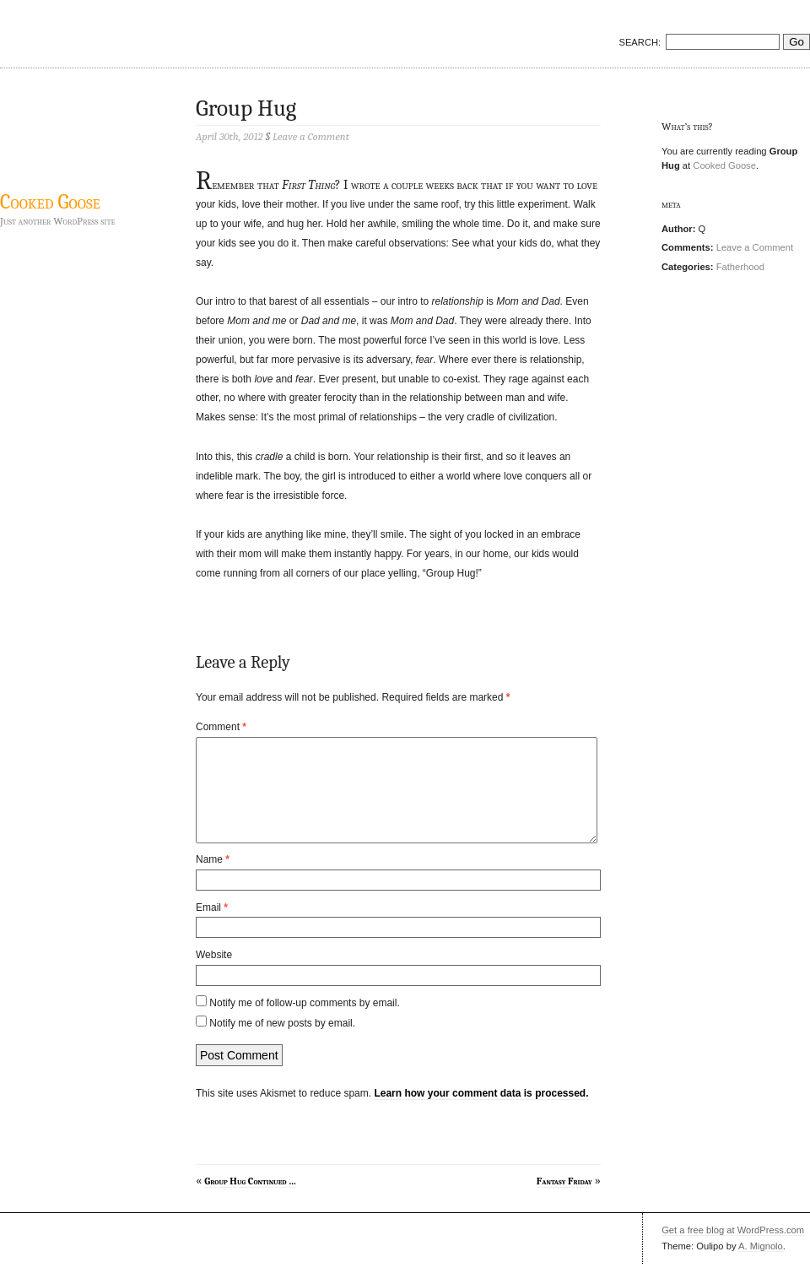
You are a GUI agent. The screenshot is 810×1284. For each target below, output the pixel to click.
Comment (221, 727)
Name (213, 880)
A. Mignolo (760, 1266)
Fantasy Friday (564, 1201)
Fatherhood (740, 267)
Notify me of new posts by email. (282, 1043)
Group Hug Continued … (250, 1201)
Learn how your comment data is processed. (481, 1113)
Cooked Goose (50, 202)
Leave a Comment (754, 247)
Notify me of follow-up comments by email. (304, 1023)
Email (212, 928)
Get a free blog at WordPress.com (733, 1250)
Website (214, 975)
